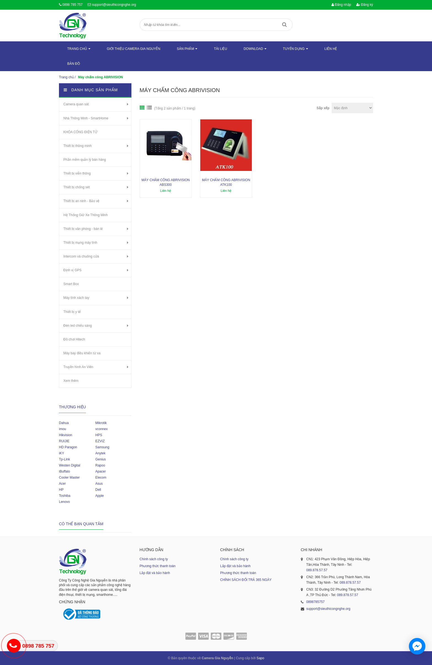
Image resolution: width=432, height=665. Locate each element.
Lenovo (64, 502)
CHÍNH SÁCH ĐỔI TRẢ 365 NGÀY (246, 580)
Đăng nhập (341, 5)
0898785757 (315, 602)
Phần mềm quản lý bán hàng (84, 160)
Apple (99, 496)
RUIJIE (64, 441)
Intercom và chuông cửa (81, 256)
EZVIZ (100, 441)
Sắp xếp (323, 108)
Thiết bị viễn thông (77, 173)
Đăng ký (364, 5)
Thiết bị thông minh (77, 146)
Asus (99, 484)
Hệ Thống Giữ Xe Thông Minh (85, 215)
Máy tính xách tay (76, 298)
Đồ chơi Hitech (74, 339)
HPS (98, 435)
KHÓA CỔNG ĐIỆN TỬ (80, 132)
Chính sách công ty (154, 559)
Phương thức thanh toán (157, 566)
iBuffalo (64, 471)
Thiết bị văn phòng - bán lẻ (83, 229)
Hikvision (65, 435)
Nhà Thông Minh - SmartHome (85, 118)
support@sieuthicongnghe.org (114, 5)
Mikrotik (101, 423)
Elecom (100, 477)
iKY (61, 453)
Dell (98, 490)
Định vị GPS (72, 270)
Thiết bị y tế (72, 312)
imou (62, 429)
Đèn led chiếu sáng (77, 326)
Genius (100, 459)
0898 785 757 (72, 5)
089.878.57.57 (317, 570)
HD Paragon (68, 447)
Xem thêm (71, 381)
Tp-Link (64, 459)
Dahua (64, 423)
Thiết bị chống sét (76, 187)
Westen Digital (69, 465)
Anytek (100, 453)
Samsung (102, 447)
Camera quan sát (76, 104)
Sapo (260, 658)
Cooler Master (69, 477)
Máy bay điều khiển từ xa (82, 353)
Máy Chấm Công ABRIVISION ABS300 (166, 182)
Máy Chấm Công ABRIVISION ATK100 (226, 182)
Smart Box (71, 284)
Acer (62, 484)
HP (61, 490)
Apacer (100, 471)
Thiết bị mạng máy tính (80, 243)
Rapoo (100, 465)
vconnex (101, 429)
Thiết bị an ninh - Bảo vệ (81, 201)
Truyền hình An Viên (78, 367)
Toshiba (64, 496)
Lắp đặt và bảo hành (155, 573)
